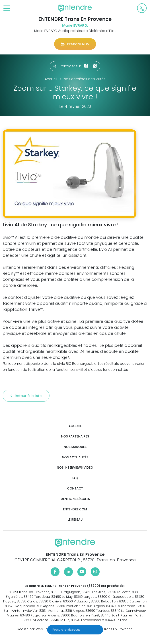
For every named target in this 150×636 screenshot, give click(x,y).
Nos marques (75, 447)
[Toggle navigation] (6, 8)
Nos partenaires (75, 436)
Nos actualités (75, 457)
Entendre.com (75, 509)
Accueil (75, 426)
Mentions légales (75, 499)
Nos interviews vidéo (75, 467)
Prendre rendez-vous (66, 629)
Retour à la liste (26, 395)
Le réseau (75, 520)
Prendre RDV (75, 44)
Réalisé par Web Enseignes (38, 629)
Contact (75, 488)
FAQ (75, 478)
